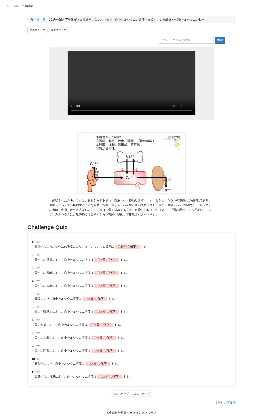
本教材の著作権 (225, 402)
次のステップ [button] (58, 30)
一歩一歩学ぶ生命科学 (18, 5)
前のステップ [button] (37, 30)
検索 (220, 40)
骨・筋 (41, 19)
